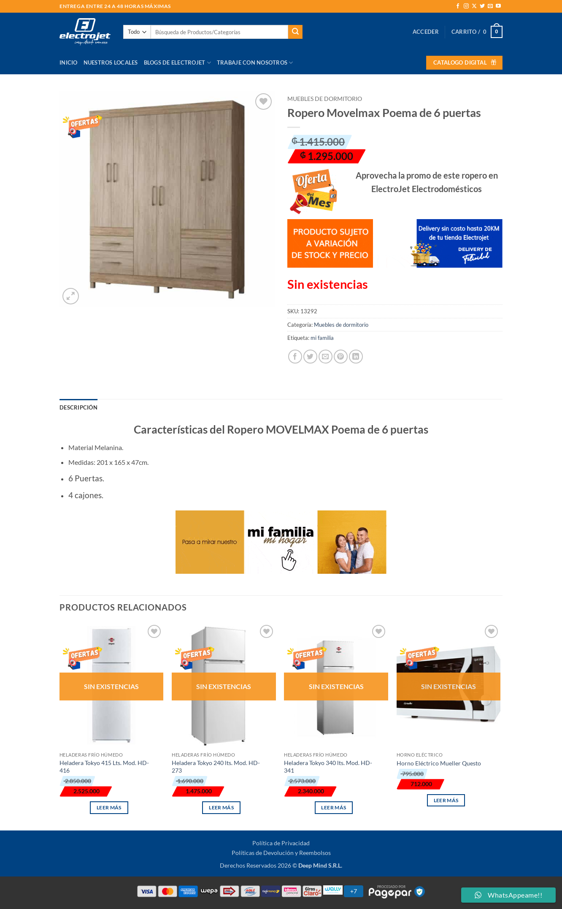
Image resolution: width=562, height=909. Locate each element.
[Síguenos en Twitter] (482, 6)
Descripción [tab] (78, 407)
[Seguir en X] (474, 6)
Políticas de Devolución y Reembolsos (281, 852)
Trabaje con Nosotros (255, 63)
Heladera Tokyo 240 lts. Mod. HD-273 (216, 766)
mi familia (322, 337)
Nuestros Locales (111, 62)
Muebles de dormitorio (324, 98)
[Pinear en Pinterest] (341, 357)
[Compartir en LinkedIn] (356, 357)
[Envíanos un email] (490, 6)
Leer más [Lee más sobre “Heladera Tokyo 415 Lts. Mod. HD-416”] (109, 807)
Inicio (68, 62)
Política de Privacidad (281, 843)
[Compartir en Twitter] (310, 357)
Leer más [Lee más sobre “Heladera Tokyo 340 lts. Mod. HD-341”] (333, 807)
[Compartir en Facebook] (295, 357)
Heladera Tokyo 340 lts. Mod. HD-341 (328, 766)
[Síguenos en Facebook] (457, 6)
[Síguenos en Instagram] (466, 6)
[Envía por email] (325, 357)
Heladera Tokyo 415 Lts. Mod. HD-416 (104, 766)
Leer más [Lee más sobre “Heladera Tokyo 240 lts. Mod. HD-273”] (221, 807)
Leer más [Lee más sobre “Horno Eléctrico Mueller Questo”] (446, 800)
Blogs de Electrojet (177, 63)
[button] (426, 31)
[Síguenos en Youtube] (498, 6)
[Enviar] (295, 32)
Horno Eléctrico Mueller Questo (439, 763)
